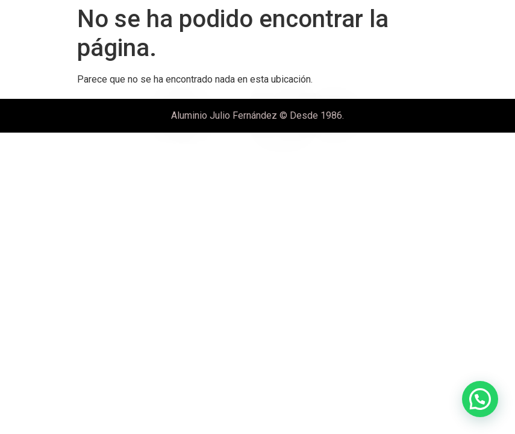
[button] (480, 399)
